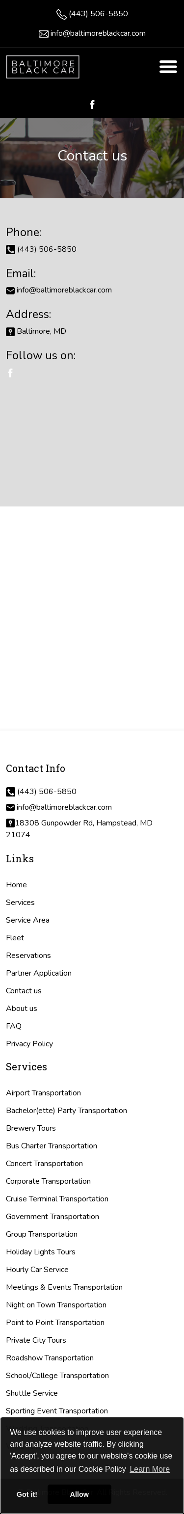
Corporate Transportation (48, 1181)
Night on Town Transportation (56, 1305)
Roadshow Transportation (50, 1358)
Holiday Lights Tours (41, 1252)
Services (20, 902)
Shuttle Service (32, 1393)
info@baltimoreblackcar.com (98, 33)
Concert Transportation (44, 1163)
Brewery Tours (31, 1128)
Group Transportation (42, 1234)
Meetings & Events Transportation (64, 1287)
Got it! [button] (27, 1494)
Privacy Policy (29, 1043)
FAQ (14, 1026)
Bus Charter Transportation (51, 1146)
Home (16, 884)
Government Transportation (52, 1216)
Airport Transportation (43, 1093)
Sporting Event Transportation (57, 1411)
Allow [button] (79, 1494)
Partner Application (39, 973)
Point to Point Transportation (55, 1322)
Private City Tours (36, 1340)
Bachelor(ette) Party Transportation (66, 1110)
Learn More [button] (150, 1469)
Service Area (28, 920)
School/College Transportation (57, 1375)
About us (21, 1008)
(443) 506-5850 (98, 13)
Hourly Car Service (37, 1269)
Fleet (15, 937)
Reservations (28, 955)
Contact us (24, 990)
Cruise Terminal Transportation (57, 1199)
